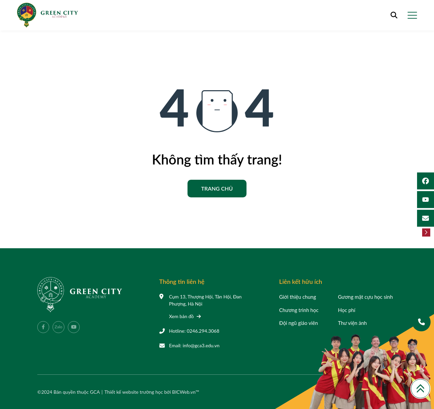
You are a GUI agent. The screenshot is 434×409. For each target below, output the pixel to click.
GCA (95, 392)
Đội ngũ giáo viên (298, 323)
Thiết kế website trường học (134, 392)
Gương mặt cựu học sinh (365, 297)
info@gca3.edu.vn (201, 345)
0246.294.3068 (203, 331)
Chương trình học (298, 310)
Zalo (58, 326)
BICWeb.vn (184, 392)
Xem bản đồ (185, 316)
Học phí (346, 310)
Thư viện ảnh (352, 323)
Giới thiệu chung (297, 297)
